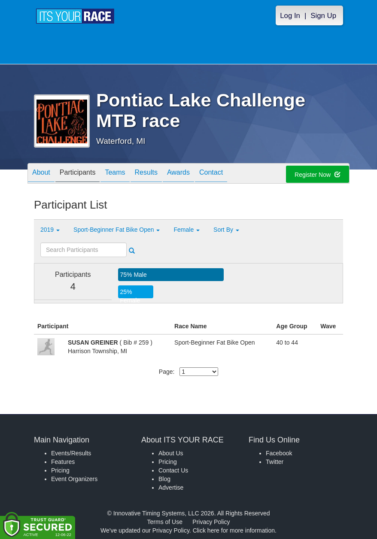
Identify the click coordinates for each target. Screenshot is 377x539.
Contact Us (173, 470)
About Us (170, 453)
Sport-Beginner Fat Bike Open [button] (116, 229)
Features (63, 461)
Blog (164, 478)
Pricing (60, 470)
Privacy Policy (211, 521)
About (41, 174)
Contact (211, 174)
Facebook (279, 453)
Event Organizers (74, 478)
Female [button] (186, 229)
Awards (178, 174)
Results (146, 174)
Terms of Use (164, 521)
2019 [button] (50, 229)
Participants (78, 174)
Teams (115, 174)
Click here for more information (234, 530)
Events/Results (71, 453)
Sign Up (323, 16)
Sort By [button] (226, 229)
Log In (290, 16)
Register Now (318, 174)
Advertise (170, 487)
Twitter (274, 461)
